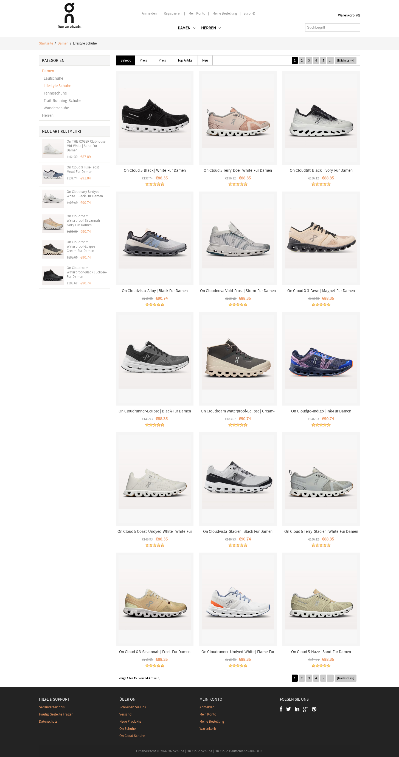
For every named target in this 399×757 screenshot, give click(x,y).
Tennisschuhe (54, 93)
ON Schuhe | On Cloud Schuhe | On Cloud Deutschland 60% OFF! (215, 751)
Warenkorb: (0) (349, 15)
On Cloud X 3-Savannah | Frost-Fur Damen (154, 652)
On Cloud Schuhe (132, 735)
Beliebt (125, 60)
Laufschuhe (52, 78)
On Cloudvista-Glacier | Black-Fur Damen (237, 531)
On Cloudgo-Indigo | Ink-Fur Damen (321, 411)
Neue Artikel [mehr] (61, 131)
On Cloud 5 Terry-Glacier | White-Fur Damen (321, 531)
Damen (63, 43)
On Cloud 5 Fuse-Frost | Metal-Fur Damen (83, 169)
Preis (143, 60)
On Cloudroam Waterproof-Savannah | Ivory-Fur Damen (84, 220)
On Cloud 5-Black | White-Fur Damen (155, 170)
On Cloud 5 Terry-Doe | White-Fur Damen (238, 170)
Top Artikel (185, 60)
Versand (125, 714)
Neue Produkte (130, 721)
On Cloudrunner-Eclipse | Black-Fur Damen (155, 411)
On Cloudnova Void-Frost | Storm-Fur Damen (238, 290)
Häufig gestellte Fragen (56, 714)
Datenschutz (48, 721)
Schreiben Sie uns (132, 707)
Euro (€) (249, 13)
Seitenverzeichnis (51, 707)
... (330, 60)
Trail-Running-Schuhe (61, 100)
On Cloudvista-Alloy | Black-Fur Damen (155, 290)
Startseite (46, 43)
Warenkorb (208, 728)
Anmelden (149, 13)
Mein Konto (197, 13)
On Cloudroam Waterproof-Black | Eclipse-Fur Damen (87, 272)
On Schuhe (127, 728)
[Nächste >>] (345, 60)
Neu (205, 60)
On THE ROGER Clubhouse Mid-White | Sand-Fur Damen (86, 145)
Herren (48, 115)
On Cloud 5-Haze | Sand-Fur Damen (321, 652)
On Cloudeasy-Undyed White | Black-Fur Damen (85, 194)
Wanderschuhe (55, 108)
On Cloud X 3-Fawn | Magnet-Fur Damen (321, 290)
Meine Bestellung (224, 13)
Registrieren (172, 13)
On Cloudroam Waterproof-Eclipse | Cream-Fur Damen (82, 246)
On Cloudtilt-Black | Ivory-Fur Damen (321, 170)
